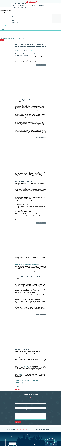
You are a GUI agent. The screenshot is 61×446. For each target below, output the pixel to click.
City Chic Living (41, 57)
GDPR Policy (22, 38)
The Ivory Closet (25, 366)
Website (17, 386)
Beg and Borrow (21, 374)
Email (1, 34)
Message (17, 412)
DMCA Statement (23, 442)
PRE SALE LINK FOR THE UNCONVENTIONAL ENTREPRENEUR (27, 264)
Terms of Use (35, 442)
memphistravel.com (39, 433)
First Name (2, 29)
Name (16, 402)
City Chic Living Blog (19, 382)
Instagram (18, 385)
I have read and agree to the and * (12, 38)
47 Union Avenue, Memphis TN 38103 (30, 444)
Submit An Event (21, 433)
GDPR (39, 442)
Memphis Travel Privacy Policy (14, 38)
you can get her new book (38, 60)
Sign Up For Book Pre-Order (20, 383)
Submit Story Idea (29, 433)
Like (20, 50)
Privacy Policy (29, 442)
